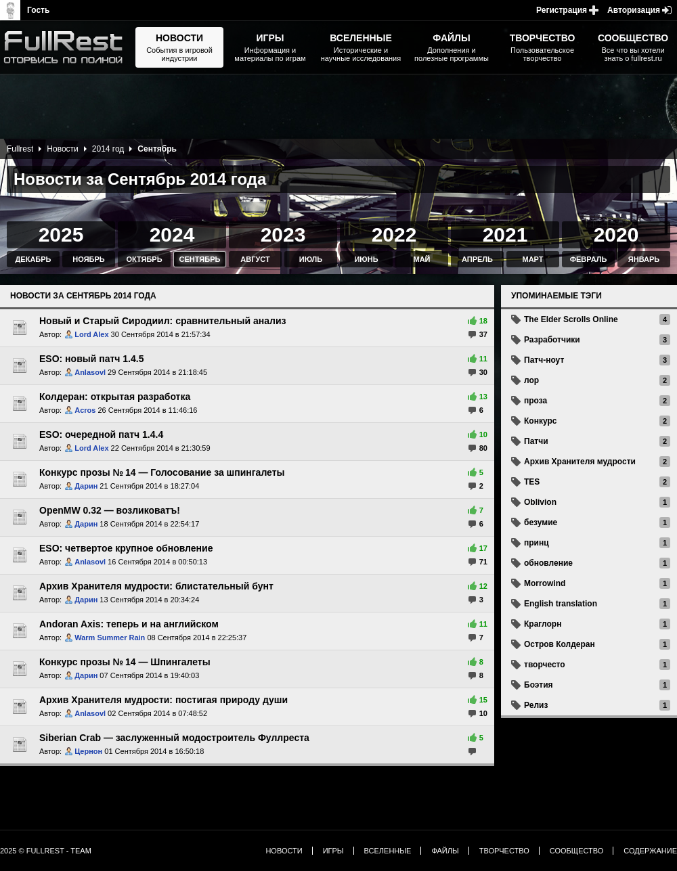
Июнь (366, 259)
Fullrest (20, 149)
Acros (84, 410)
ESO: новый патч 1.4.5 (91, 358)
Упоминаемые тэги (556, 295)
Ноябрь (88, 259)
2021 (505, 234)
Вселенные (388, 851)
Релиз (536, 705)
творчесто (544, 664)
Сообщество (577, 851)
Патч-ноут (544, 360)
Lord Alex (91, 334)
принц (536, 543)
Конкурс (540, 421)
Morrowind (544, 583)
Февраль (588, 259)
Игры (333, 851)
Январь (643, 259)
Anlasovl (90, 372)
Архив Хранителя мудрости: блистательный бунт (156, 586)
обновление (548, 563)
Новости (62, 149)
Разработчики (552, 339)
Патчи (536, 441)
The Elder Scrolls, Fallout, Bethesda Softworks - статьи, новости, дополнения (67, 47)
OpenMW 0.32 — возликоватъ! (109, 510)
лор (531, 380)
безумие (540, 522)
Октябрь (144, 259)
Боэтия (538, 685)
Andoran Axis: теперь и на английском (129, 624)
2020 (616, 234)
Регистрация (561, 10)
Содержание (650, 851)
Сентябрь (200, 259)
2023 (283, 234)
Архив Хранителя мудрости (580, 461)
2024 (172, 234)
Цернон (88, 751)
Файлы (444, 851)
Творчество (504, 851)
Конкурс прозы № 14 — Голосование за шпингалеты (162, 472)
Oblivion (540, 502)
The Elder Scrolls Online (571, 319)
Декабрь (33, 259)
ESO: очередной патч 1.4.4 (101, 434)
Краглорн (542, 624)
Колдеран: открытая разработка (114, 396)
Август (254, 259)
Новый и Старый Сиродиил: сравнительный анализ (162, 320)
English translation (560, 603)
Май (421, 259)
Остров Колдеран (559, 644)
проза (535, 400)
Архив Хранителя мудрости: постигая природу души (163, 699)
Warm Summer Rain (109, 637)
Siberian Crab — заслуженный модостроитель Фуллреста (174, 737)
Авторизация (633, 10)
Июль (310, 259)
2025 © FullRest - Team (45, 851)
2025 (61, 234)
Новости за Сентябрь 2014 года (83, 295)
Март (532, 259)
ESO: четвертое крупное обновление (126, 548)
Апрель (477, 259)
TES (532, 482)
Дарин (85, 486)
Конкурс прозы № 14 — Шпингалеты (125, 661)
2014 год (108, 149)
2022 (394, 234)
